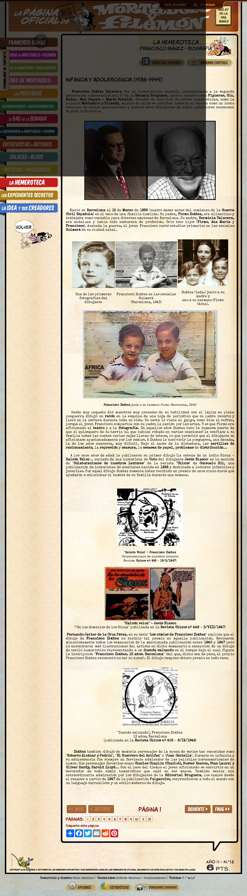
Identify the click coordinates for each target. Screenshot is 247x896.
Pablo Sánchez (83, 876)
